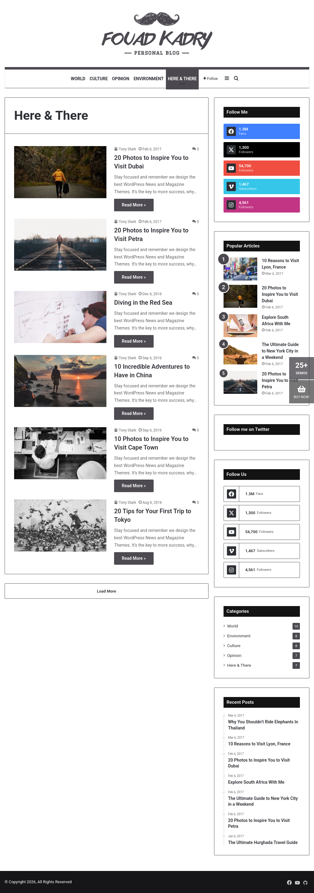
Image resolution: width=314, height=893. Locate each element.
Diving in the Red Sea (143, 302)
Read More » (134, 204)
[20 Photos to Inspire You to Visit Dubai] (60, 172)
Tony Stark (127, 149)
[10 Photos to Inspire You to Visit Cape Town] (60, 453)
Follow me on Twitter (248, 429)
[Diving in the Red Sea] (60, 317)
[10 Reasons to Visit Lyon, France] (240, 269)
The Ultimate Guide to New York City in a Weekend (280, 351)
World (78, 78)
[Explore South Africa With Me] (240, 325)
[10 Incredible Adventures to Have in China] (60, 381)
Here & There (182, 78)
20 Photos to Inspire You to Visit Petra (280, 380)
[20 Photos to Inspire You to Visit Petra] (60, 245)
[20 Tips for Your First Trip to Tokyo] (60, 525)
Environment (149, 78)
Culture (99, 78)
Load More (106, 591)
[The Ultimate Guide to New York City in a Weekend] (240, 352)
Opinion (120, 78)
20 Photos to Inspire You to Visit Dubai (280, 294)
